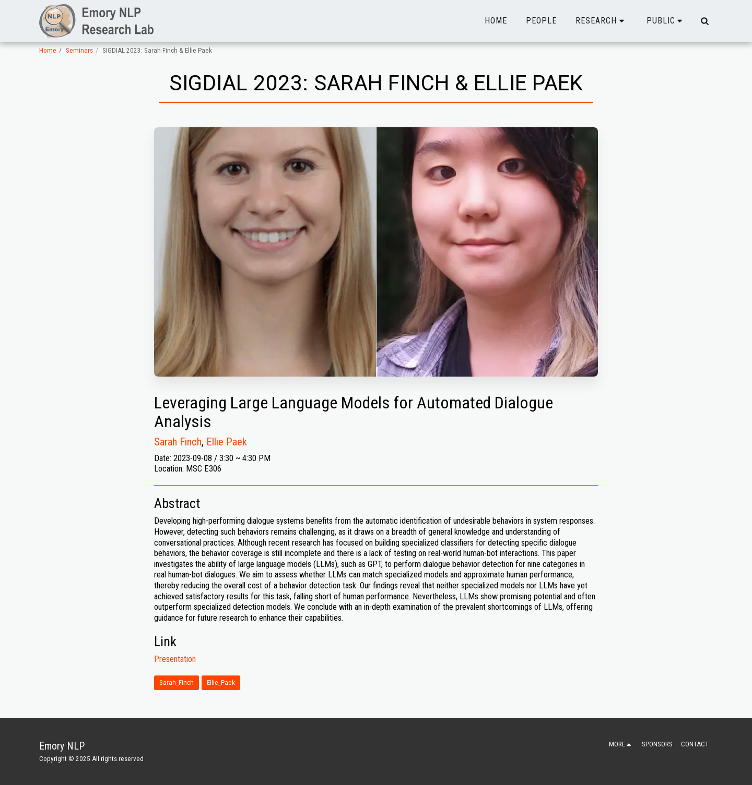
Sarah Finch (178, 442)
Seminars (79, 50)
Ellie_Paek (221, 682)
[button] (602, 21)
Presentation (175, 659)
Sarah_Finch (176, 682)
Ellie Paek (226, 442)
